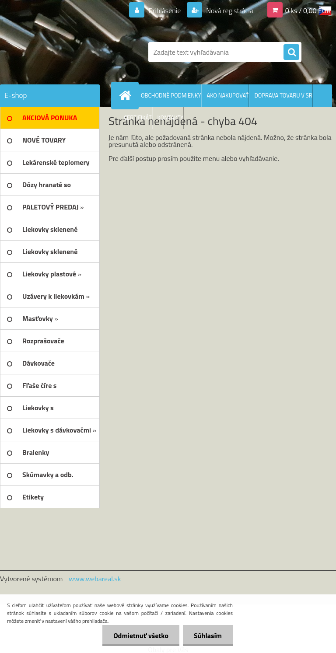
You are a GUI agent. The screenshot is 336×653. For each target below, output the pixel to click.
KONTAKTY (171, 117)
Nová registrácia (229, 10)
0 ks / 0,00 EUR (308, 10)
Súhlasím (208, 635)
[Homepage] (127, 95)
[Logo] (60, 52)
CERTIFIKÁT (138, 117)
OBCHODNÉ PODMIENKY (171, 95)
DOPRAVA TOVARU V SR (283, 95)
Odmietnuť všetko (140, 635)
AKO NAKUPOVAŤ (227, 95)
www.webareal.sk (95, 578)
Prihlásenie (164, 10)
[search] (291, 52)
